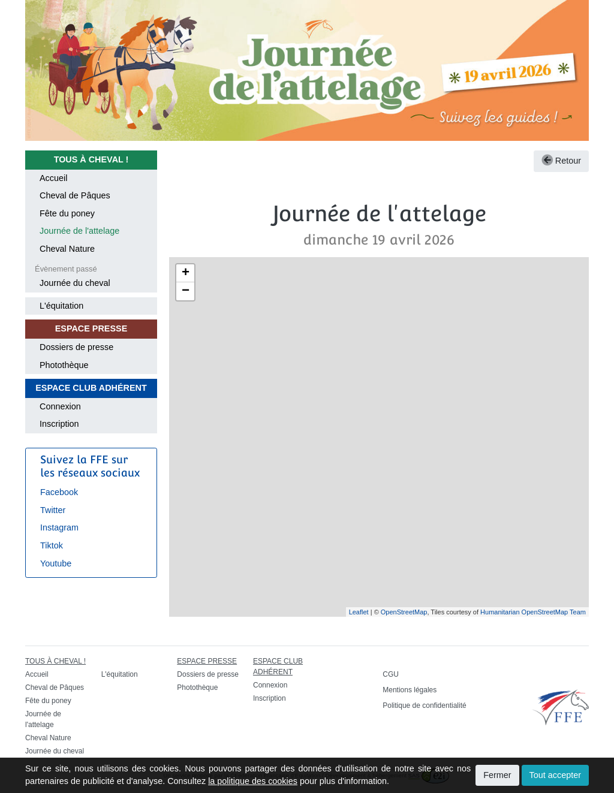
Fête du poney (67, 213)
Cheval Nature (67, 249)
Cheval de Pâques (75, 195)
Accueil (53, 178)
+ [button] (185, 273)
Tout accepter (555, 775)
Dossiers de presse (76, 347)
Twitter (52, 510)
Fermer (497, 775)
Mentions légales (410, 690)
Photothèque (64, 365)
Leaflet (359, 612)
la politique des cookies (252, 781)
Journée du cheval (75, 283)
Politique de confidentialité (424, 705)
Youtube (55, 563)
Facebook (59, 492)
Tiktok (51, 545)
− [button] (185, 291)
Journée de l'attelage (79, 231)
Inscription (59, 424)
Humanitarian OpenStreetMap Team (533, 612)
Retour (561, 160)
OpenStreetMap (404, 612)
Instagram (59, 527)
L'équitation (61, 305)
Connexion (60, 406)
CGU (391, 674)
